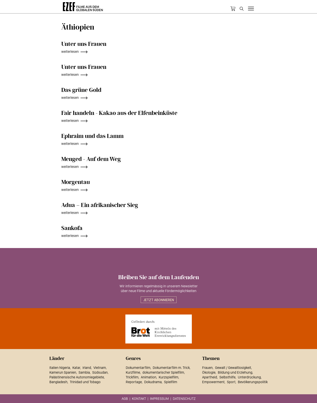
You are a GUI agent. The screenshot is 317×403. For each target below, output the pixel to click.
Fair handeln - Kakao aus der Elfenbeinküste (119, 113)
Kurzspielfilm (168, 377)
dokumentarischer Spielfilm (163, 372)
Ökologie (208, 372)
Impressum (159, 398)
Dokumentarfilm (138, 367)
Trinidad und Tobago (85, 382)
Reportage (134, 382)
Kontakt (139, 398)
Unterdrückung (249, 377)
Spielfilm (170, 382)
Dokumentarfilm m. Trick (171, 367)
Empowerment (213, 382)
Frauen (207, 367)
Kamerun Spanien (62, 372)
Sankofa (72, 228)
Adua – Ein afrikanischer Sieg (99, 205)
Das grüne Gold (81, 90)
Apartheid (209, 377)
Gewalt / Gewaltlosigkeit (233, 367)
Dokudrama (153, 382)
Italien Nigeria (59, 367)
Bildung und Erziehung (235, 372)
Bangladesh (58, 382)
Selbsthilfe (227, 377)
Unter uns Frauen (83, 44)
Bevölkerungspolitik (253, 382)
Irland (87, 367)
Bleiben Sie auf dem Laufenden (158, 277)
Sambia (84, 372)
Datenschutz (184, 398)
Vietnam (99, 367)
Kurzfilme (133, 372)
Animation (148, 377)
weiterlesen (70, 51)
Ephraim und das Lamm (92, 136)
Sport (231, 382)
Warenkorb (233, 8)
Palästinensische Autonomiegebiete (76, 377)
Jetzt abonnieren (158, 300)
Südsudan (100, 372)
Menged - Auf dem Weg (91, 159)
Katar (76, 367)
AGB (125, 398)
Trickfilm (132, 377)
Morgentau (75, 182)
